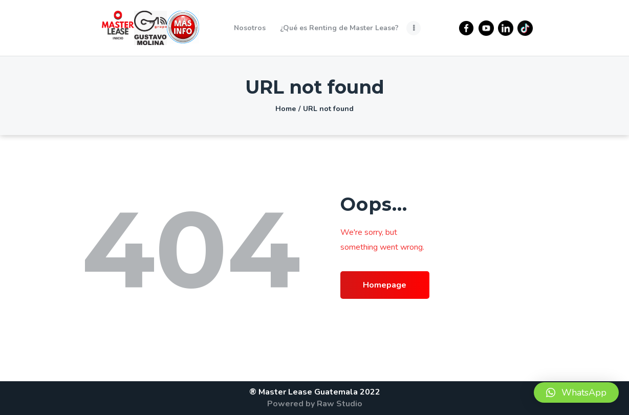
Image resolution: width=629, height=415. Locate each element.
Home (285, 109)
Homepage (384, 285)
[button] (576, 392)
